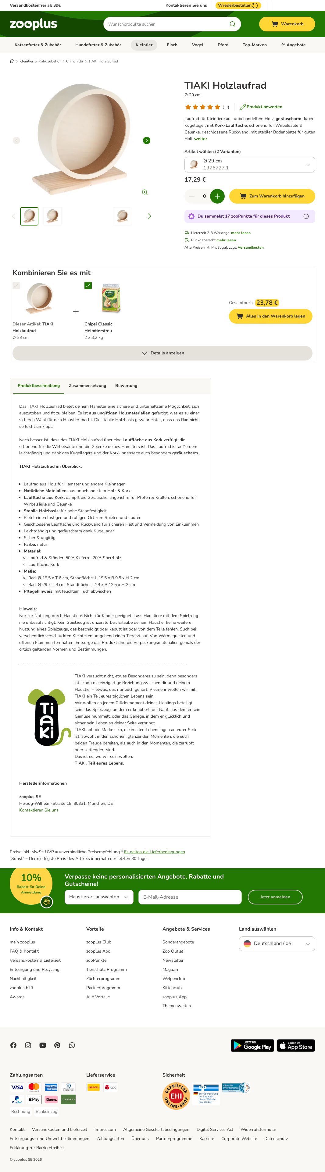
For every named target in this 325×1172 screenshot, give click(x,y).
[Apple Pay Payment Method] (34, 1100)
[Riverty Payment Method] (68, 1100)
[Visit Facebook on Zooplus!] (13, 1045)
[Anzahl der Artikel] (204, 196)
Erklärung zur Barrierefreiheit (37, 1148)
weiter (200, 139)
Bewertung (126, 386)
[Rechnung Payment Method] (20, 1111)
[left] (16, 140)
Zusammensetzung (87, 386)
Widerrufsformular (258, 1129)
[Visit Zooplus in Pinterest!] (57, 1045)
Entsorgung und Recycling (34, 969)
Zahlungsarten (110, 1139)
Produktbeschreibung (39, 386)
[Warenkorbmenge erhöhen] (217, 196)
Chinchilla (74, 61)
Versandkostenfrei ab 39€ (35, 5)
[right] (146, 140)
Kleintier (144, 45)
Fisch (172, 45)
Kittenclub (172, 988)
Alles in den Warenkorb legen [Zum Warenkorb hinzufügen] (274, 317)
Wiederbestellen (238, 5)
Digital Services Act (215, 1129)
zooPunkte (96, 960)
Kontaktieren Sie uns (186, 5)
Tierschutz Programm (106, 969)
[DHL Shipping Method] (93, 1088)
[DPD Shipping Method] (110, 1088)
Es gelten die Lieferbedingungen (154, 852)
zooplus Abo (98, 951)
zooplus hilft (22, 988)
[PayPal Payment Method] (17, 1100)
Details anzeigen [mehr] (162, 353)
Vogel (197, 45)
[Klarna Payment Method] (51, 1100)
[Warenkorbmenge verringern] (191, 196)
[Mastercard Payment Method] (34, 1088)
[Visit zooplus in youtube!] (42, 1045)
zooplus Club (98, 942)
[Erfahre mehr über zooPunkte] (306, 216)
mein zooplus (22, 942)
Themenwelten (176, 1006)
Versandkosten (251, 247)
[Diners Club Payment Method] (68, 1088)
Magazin (170, 969)
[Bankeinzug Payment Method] (46, 1111)
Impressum (105, 1129)
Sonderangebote (178, 942)
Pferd (223, 45)
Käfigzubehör (50, 61)
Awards (17, 997)
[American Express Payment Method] (51, 1088)
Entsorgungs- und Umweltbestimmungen (49, 1139)
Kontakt (17, 1129)
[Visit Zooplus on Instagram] (28, 1045)
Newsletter (173, 960)
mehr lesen (241, 232)
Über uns (140, 1139)
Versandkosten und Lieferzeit (59, 1129)
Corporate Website (239, 1139)
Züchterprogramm (103, 979)
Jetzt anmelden (275, 897)
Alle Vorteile (98, 997)
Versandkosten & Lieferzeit (35, 960)
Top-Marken (255, 45)
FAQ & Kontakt (24, 951)
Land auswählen (257, 929)
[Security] (176, 1097)
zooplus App (174, 997)
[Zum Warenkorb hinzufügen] (272, 196)
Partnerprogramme (174, 1139)
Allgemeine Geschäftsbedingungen (156, 1129)
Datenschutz (276, 1139)
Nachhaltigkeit (23, 979)
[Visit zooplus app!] (252, 1050)
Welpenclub (173, 979)
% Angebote (293, 45)
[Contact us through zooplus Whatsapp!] (72, 1045)
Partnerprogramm (103, 988)
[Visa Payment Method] (17, 1088)
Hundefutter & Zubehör (98, 45)
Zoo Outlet (172, 951)
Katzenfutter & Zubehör (38, 45)
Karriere (206, 1139)
